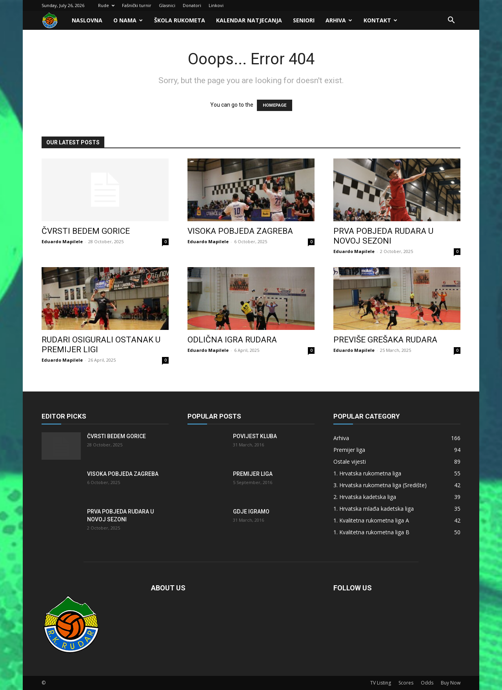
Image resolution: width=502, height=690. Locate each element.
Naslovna (87, 20)
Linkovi (216, 5)
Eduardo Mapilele (62, 241)
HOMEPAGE (274, 105)
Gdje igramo (251, 511)
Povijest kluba (255, 436)
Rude (106, 5)
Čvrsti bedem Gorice (86, 231)
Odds (427, 682)
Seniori (304, 20)
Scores (405, 682)
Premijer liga (253, 474)
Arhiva (339, 20)
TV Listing (380, 682)
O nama (128, 20)
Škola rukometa (179, 20)
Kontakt (380, 20)
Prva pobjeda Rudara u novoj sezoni (383, 236)
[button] (451, 21)
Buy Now (450, 682)
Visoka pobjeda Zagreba (240, 231)
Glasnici (167, 5)
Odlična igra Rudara (232, 339)
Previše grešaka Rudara (385, 339)
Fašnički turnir (136, 5)
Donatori (192, 5)
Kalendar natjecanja (249, 20)
